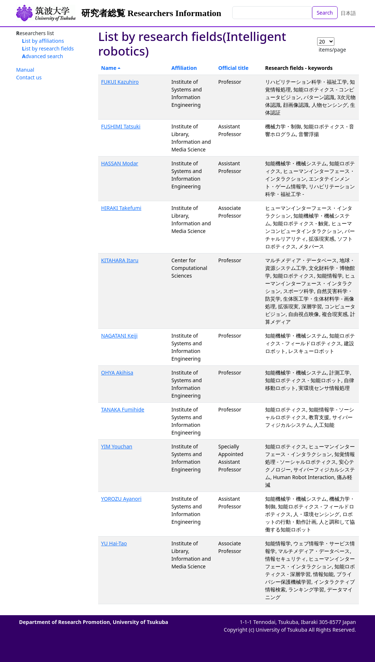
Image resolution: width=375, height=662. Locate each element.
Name (108, 67)
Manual (25, 69)
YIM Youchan (116, 446)
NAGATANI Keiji (119, 335)
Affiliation (184, 67)
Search (325, 12)
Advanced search (42, 56)
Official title (233, 67)
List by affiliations (43, 40)
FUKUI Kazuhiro (120, 81)
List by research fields (48, 48)
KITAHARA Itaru (119, 260)
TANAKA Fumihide (122, 409)
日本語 (348, 13)
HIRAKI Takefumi (121, 207)
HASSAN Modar (119, 163)
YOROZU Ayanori (121, 498)
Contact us (29, 77)
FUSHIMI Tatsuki (120, 126)
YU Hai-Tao (114, 543)
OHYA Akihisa (117, 372)
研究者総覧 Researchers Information (151, 13)
